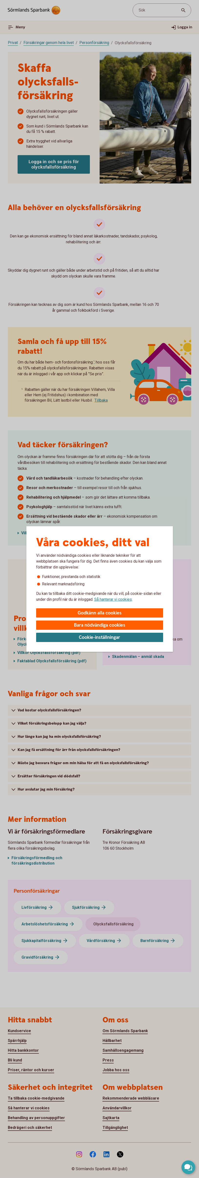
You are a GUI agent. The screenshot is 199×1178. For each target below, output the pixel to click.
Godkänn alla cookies (100, 613)
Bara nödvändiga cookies (99, 625)
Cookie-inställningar (99, 637)
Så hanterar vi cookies (113, 599)
